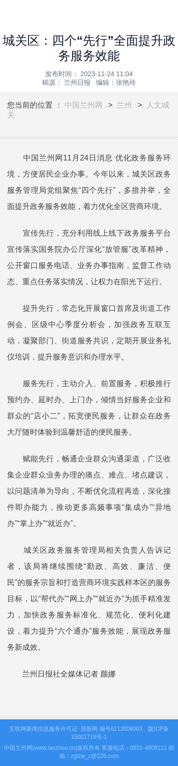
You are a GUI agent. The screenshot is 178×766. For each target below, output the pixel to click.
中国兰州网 (84, 105)
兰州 (124, 105)
